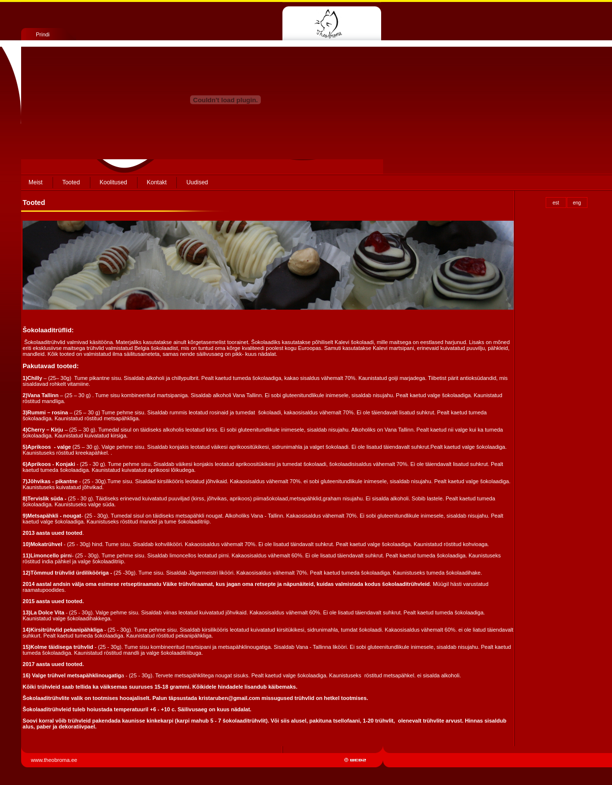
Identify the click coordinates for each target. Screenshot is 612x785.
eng (577, 202)
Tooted (71, 182)
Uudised (197, 182)
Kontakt (157, 182)
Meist (35, 182)
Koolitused (113, 182)
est (556, 202)
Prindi (43, 34)
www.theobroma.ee (55, 760)
